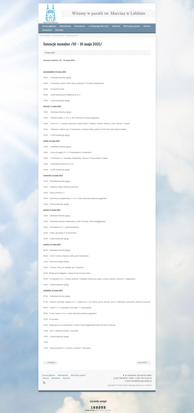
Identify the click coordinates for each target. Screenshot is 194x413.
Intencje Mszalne (58, 35)
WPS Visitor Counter (103, 410)
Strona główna (49, 26)
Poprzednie (143, 362)
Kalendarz (47, 30)
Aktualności (65, 26)
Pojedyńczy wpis (72, 35)
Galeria (146, 26)
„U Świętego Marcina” (98, 26)
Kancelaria (79, 26)
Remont (116, 26)
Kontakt (59, 30)
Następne (50, 362)
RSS (44, 382)
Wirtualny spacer (132, 26)
